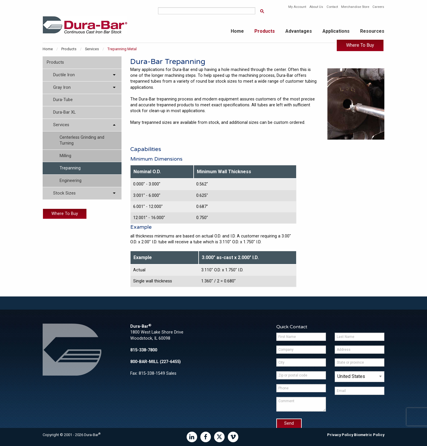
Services (92, 49)
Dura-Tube (63, 99)
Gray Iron (62, 87)
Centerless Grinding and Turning (82, 140)
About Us (316, 7)
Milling (65, 155)
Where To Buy (360, 45)
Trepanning (70, 168)
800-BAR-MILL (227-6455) (155, 361)
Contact (332, 7)
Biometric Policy (369, 435)
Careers (378, 7)
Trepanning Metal (122, 49)
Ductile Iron (64, 74)
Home (237, 31)
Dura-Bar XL (64, 112)
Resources (372, 31)
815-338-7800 (143, 350)
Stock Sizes (64, 193)
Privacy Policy (340, 435)
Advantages (298, 31)
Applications (336, 31)
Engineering (70, 180)
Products (264, 31)
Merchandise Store (355, 7)
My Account (297, 7)
